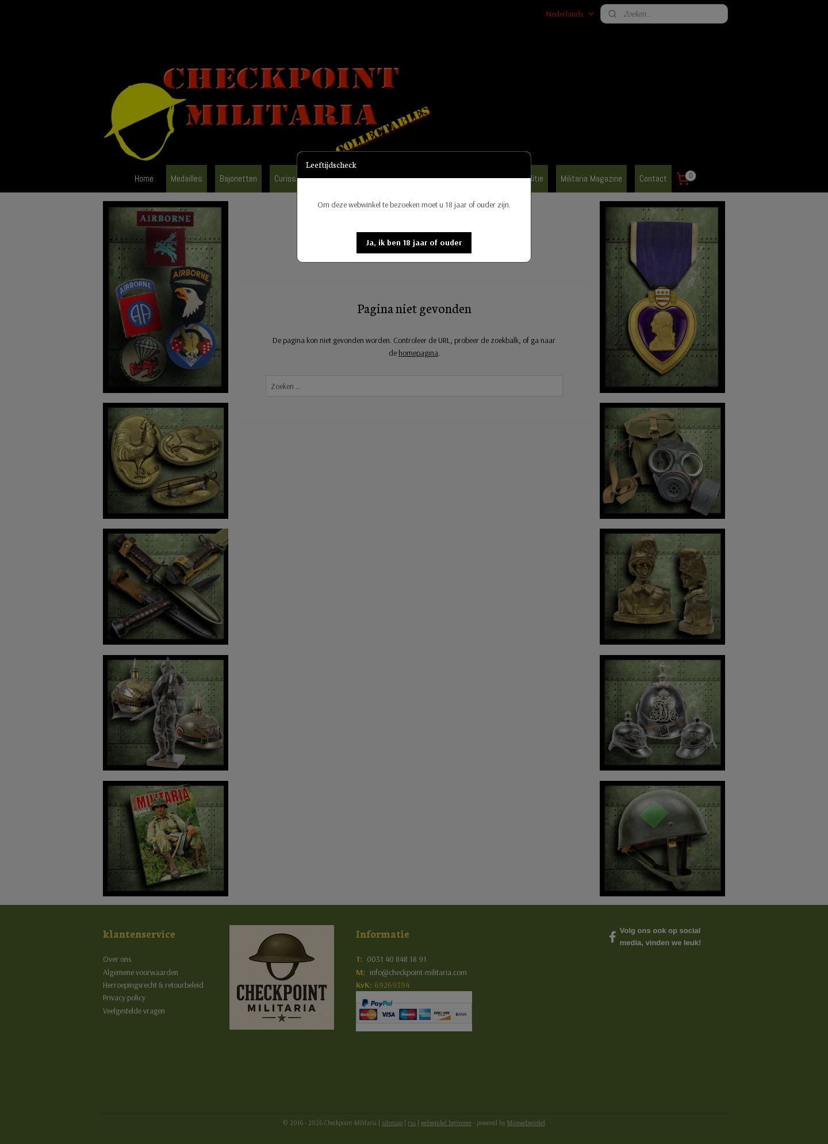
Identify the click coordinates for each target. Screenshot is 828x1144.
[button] (413, 242)
